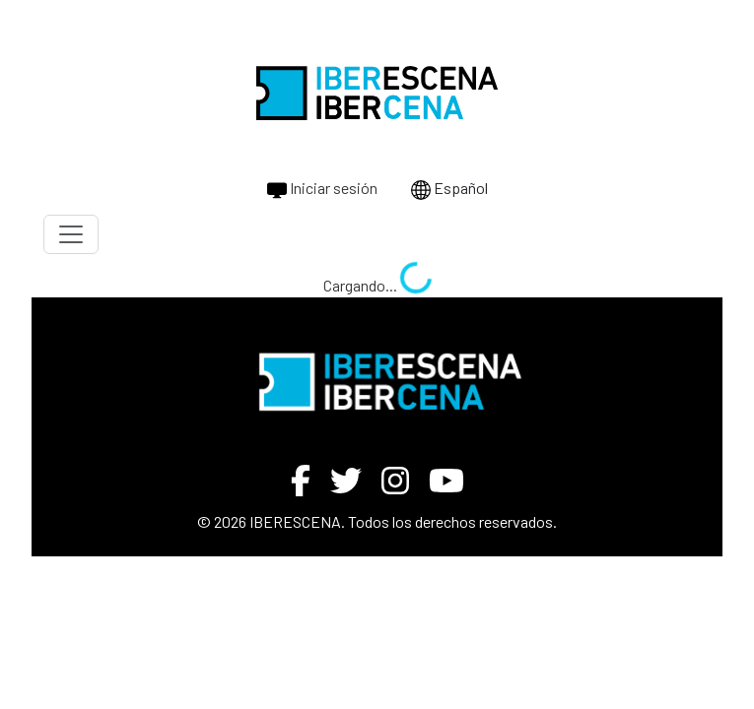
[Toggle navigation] (71, 234)
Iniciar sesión (322, 189)
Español (449, 189)
